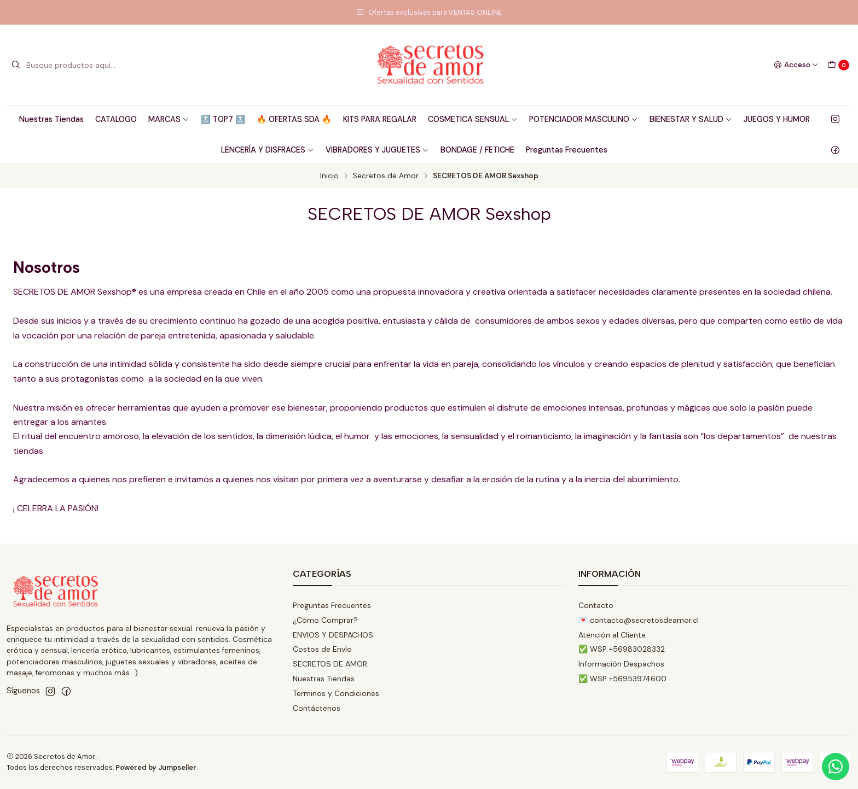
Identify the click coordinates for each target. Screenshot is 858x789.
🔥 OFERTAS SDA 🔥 (294, 119)
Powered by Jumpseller (155, 767)
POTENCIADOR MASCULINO (583, 119)
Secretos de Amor (386, 176)
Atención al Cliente (612, 635)
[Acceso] (796, 65)
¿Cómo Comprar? (325, 620)
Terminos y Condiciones (336, 693)
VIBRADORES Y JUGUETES (377, 150)
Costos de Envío (322, 649)
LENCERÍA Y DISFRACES (267, 150)
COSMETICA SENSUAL (473, 119)
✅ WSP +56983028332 (621, 649)
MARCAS (168, 119)
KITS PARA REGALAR (379, 119)
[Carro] (838, 65)
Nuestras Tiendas (51, 119)
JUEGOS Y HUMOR (777, 119)
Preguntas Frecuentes (566, 150)
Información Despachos (621, 664)
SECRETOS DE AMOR (330, 664)
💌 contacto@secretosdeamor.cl (638, 620)
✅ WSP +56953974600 (622, 678)
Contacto (595, 605)
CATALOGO (116, 119)
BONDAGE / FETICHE (477, 150)
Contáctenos (316, 708)
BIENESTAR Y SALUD (691, 119)
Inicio (329, 176)
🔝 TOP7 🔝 (223, 119)
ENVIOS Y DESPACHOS (333, 635)
